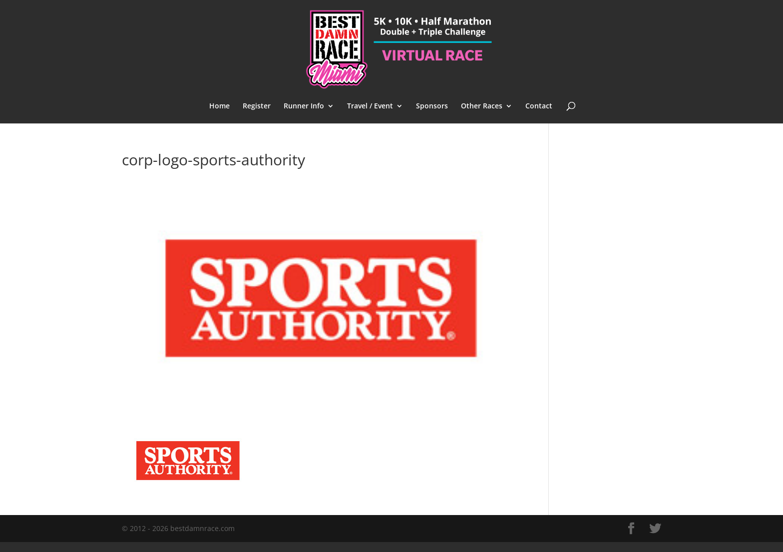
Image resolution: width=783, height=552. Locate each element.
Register (257, 106)
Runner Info (304, 106)
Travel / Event (370, 106)
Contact (538, 106)
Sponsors (432, 106)
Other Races (481, 106)
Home (219, 106)
